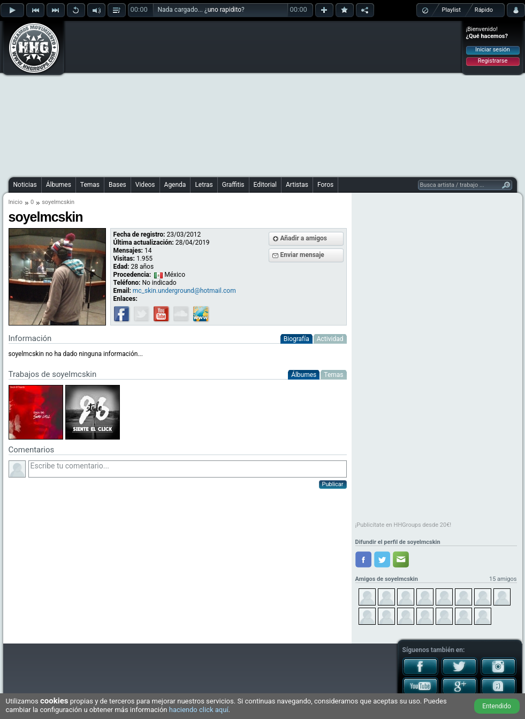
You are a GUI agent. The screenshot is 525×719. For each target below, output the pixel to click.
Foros (325, 184)
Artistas (297, 184)
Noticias (25, 184)
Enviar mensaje (302, 255)
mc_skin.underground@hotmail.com (184, 290)
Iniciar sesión (492, 49)
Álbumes (58, 184)
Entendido (496, 706)
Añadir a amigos (304, 238)
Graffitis (233, 184)
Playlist (451, 9)
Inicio (15, 202)
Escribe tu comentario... (187, 469)
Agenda (175, 184)
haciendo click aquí (199, 710)
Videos (145, 184)
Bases (117, 184)
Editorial (265, 184)
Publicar (333, 484)
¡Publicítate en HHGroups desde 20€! (403, 524)
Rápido (484, 9)
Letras (203, 184)
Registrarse (492, 60)
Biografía (296, 339)
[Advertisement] (240, 97)
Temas (90, 184)
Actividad (330, 339)
